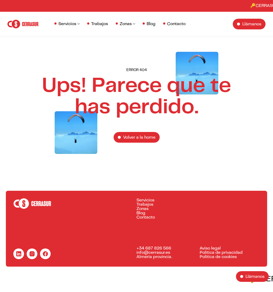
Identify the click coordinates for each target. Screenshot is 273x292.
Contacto (176, 24)
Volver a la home (139, 137)
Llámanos (251, 24)
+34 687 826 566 (153, 248)
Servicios (67, 24)
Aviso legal (210, 248)
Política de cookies (218, 257)
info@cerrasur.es (153, 253)
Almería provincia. (154, 257)
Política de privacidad (221, 253)
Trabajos (99, 24)
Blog (151, 24)
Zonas (126, 24)
